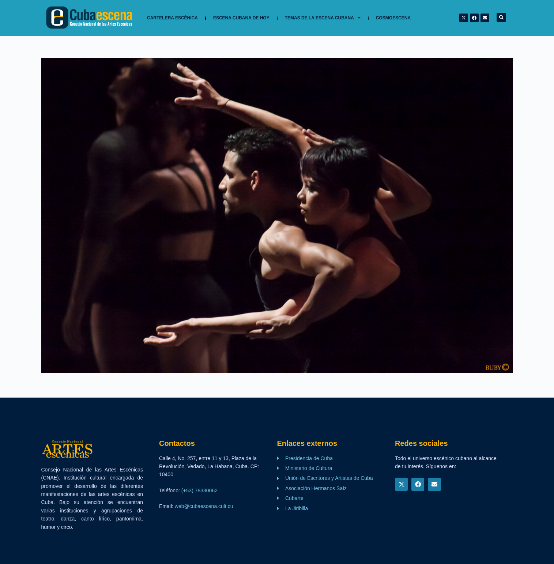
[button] (501, 17)
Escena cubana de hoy (241, 17)
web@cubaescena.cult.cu (204, 506)
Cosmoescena (393, 17)
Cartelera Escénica (172, 17)
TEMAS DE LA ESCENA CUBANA (323, 18)
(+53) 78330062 (199, 490)
